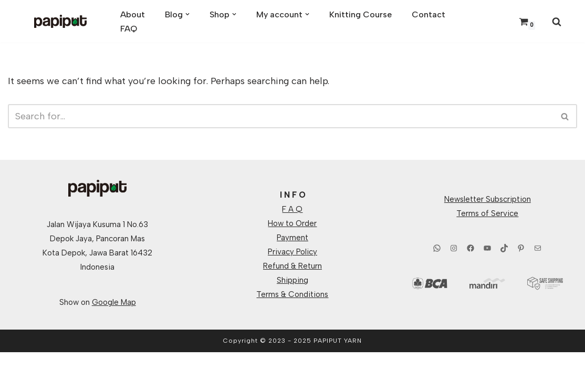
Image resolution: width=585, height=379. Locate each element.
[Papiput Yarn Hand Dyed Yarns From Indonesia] (60, 21)
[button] (187, 14)
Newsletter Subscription (487, 199)
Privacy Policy (292, 252)
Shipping (292, 280)
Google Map (114, 302)
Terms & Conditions (292, 294)
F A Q (292, 209)
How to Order (292, 223)
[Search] (556, 21)
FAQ (128, 29)
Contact (428, 14)
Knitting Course (360, 14)
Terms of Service (487, 213)
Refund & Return (292, 266)
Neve (19, 365)
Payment (292, 237)
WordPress (114, 365)
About (132, 14)
